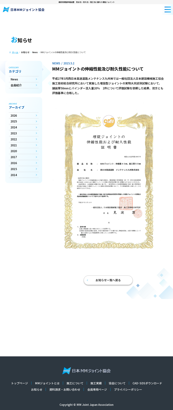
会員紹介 (16, 85)
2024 (14, 127)
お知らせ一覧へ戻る (104, 280)
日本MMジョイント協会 (23, 9)
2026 (14, 115)
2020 (14, 151)
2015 (14, 169)
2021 (14, 145)
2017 (14, 157)
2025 (14, 121)
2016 (14, 163)
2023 (14, 133)
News (14, 79)
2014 (14, 175)
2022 (14, 139)
